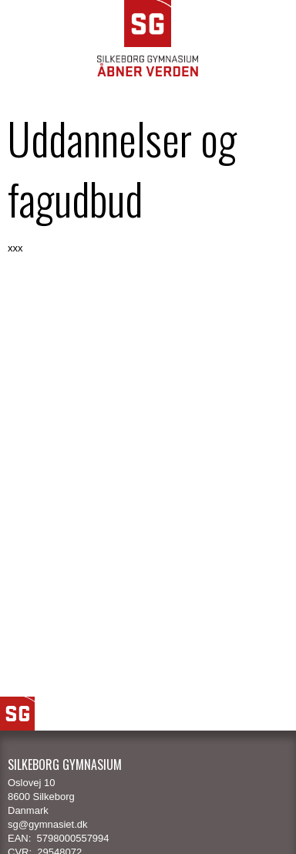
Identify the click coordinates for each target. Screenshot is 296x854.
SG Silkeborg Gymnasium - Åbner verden (147, 38)
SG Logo (17, 714)
